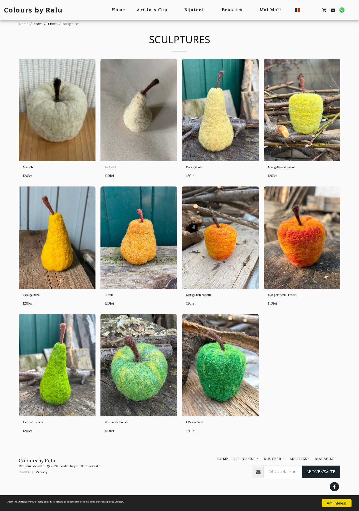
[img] (57, 110)
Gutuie (111, 298)
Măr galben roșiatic (205, 298)
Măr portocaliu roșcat (289, 298)
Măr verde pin (199, 427)
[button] (306, 10)
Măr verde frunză (121, 427)
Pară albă (113, 168)
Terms (24, 478)
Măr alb (30, 168)
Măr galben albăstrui (288, 168)
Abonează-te (321, 478)
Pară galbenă (35, 298)
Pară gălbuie (198, 168)
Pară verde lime (38, 427)
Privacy (41, 478)
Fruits (52, 24)
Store (38, 24)
